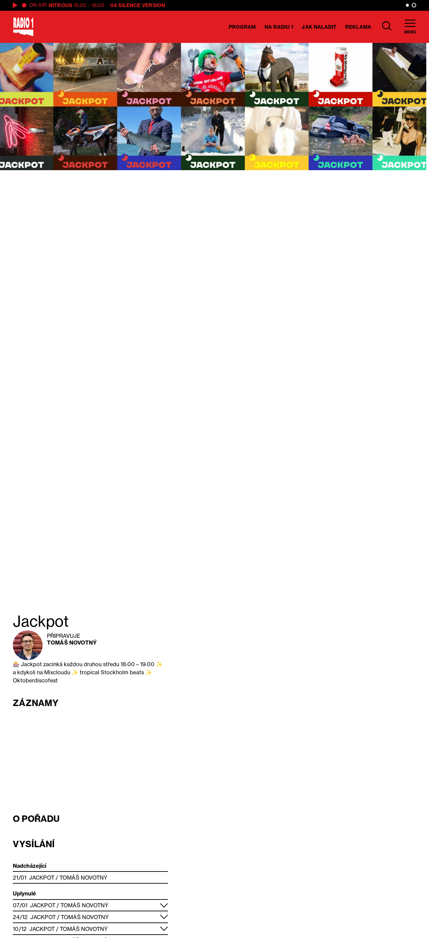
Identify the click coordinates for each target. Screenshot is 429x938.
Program (242, 27)
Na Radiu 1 (278, 27)
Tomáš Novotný (72, 642)
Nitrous (60, 5)
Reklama (358, 27)
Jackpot (41, 877)
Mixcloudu (57, 672)
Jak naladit (319, 27)
